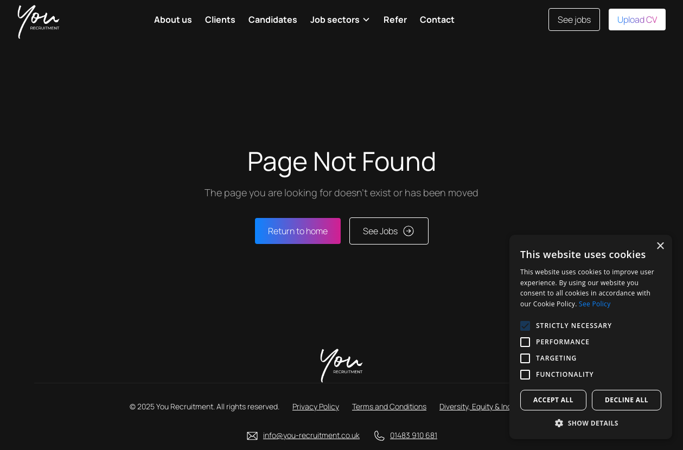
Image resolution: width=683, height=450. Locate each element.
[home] (38, 19)
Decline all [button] (626, 399)
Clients (220, 19)
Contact (437, 19)
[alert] (590, 337)
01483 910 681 (413, 435)
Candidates (272, 19)
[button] (340, 19)
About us (173, 19)
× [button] (660, 246)
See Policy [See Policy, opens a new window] (594, 303)
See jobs (574, 19)
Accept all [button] (553, 399)
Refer (395, 19)
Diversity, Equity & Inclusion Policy (496, 406)
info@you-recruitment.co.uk (311, 435)
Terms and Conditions (389, 406)
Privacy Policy (315, 406)
